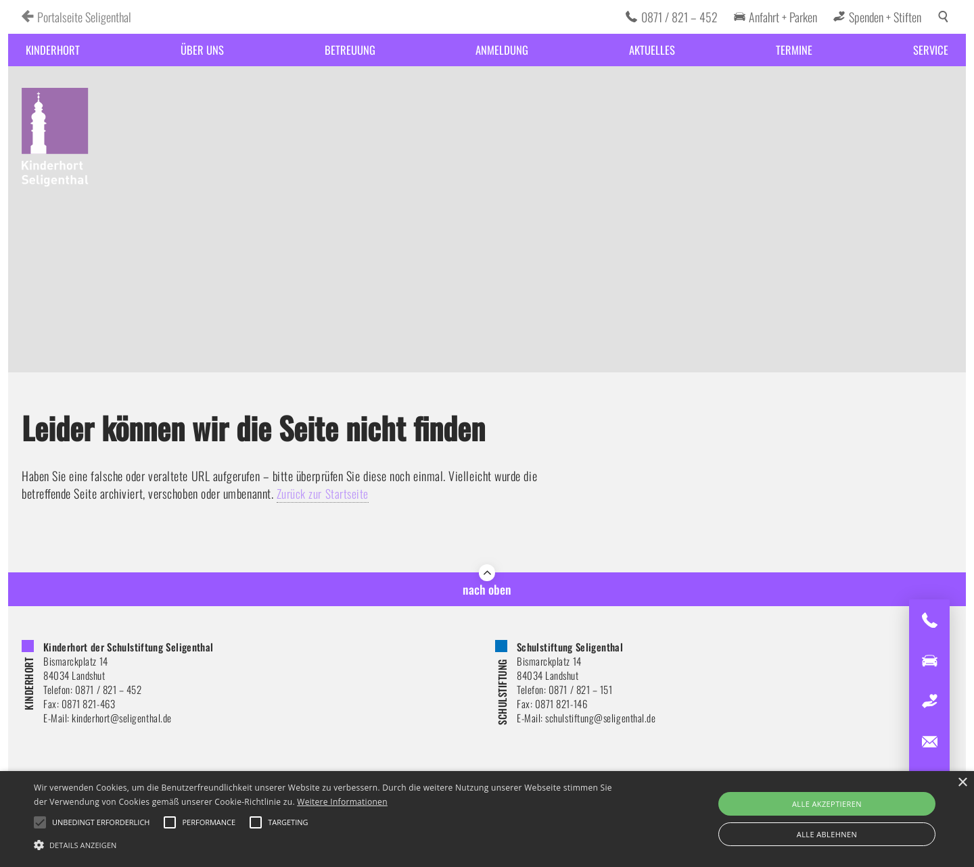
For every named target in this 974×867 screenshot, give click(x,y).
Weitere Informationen (342, 802)
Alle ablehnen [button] (827, 834)
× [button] (962, 783)
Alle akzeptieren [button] (827, 804)
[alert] (487, 819)
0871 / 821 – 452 (679, 17)
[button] (328, 844)
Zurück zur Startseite (323, 493)
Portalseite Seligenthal (84, 17)
